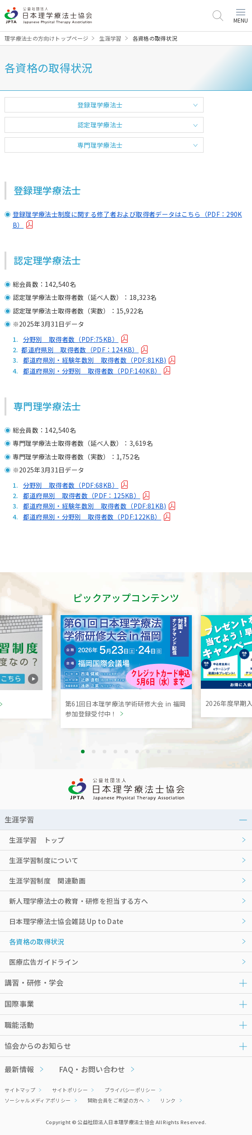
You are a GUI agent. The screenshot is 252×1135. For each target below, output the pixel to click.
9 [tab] (169, 751)
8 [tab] (159, 751)
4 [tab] (115, 751)
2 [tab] (93, 751)
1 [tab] (83, 751)
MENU (240, 16)
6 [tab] (137, 751)
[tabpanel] (126, 671)
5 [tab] (126, 751)
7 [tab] (148, 751)
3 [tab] (104, 751)
